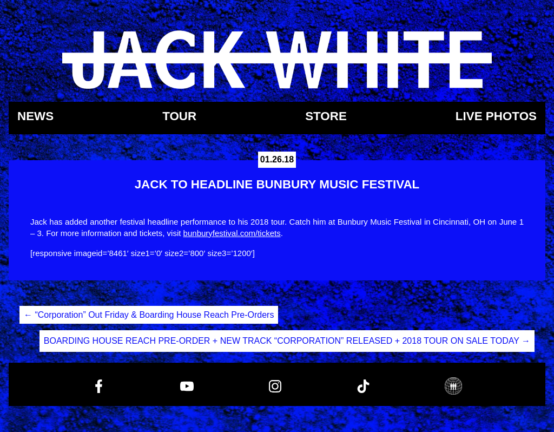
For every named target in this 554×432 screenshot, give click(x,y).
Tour (179, 116)
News (35, 116)
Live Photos (496, 116)
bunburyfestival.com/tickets (232, 233)
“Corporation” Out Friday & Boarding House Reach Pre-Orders (149, 314)
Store (326, 116)
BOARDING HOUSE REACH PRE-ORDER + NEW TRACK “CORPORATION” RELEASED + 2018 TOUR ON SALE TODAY (287, 340)
